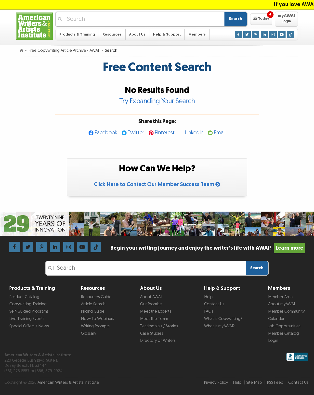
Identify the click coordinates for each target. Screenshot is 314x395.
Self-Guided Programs (29, 311)
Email (219, 132)
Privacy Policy (216, 382)
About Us (137, 34)
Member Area (280, 297)
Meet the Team (154, 318)
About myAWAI (281, 304)
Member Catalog (283, 333)
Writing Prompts (95, 326)
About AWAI (151, 297)
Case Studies (151, 333)
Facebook (105, 132)
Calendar (276, 318)
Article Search (93, 304)
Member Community (286, 311)
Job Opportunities (284, 326)
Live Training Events (26, 318)
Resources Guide (96, 297)
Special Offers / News (29, 326)
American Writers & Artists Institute (68, 382)
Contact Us (214, 304)
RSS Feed (275, 382)
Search (235, 19)
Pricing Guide (93, 311)
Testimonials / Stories (159, 326)
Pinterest (165, 132)
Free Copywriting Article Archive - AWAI (64, 50)
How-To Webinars (97, 318)
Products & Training (77, 34)
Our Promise (151, 304)
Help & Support (167, 34)
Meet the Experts (155, 311)
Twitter (136, 132)
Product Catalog (24, 297)
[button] (261, 19)
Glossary (88, 333)
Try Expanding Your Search (157, 101)
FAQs (208, 311)
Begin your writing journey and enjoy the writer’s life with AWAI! (207, 248)
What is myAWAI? (219, 326)
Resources (112, 34)
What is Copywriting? (223, 318)
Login (273, 340)
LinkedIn (194, 132)
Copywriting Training (28, 304)
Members (197, 34)
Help (208, 297)
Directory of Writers (158, 340)
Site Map (254, 382)
